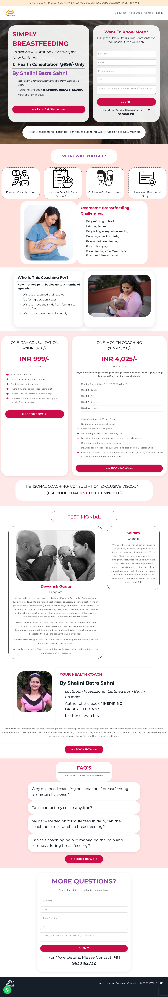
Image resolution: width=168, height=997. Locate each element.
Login (159, 12)
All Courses (135, 12)
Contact (149, 12)
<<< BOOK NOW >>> (34, 416)
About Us (120, 12)
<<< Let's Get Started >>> (48, 109)
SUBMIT (126, 103)
